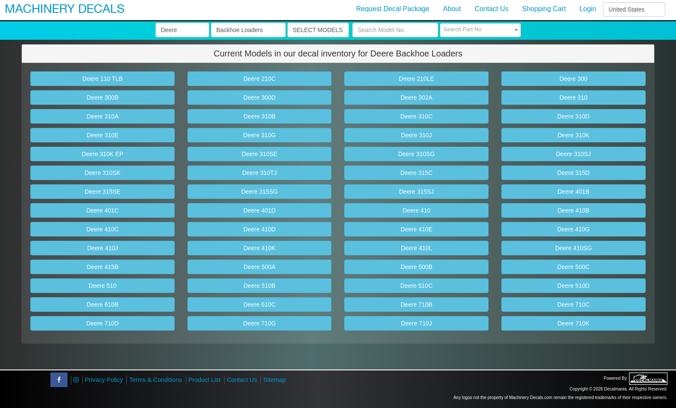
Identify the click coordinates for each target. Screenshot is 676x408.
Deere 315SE (102, 191)
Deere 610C (259, 304)
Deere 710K (573, 323)
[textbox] (480, 29)
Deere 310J (416, 135)
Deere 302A (417, 97)
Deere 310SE (260, 154)
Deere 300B (103, 97)
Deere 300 (573, 78)
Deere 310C (417, 116)
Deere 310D (573, 116)
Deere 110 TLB (102, 78)
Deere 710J (416, 323)
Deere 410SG (573, 248)
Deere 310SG (416, 154)
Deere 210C (259, 78)
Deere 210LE (416, 78)
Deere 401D (259, 210)
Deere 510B (259, 285)
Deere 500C (573, 266)
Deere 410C (102, 229)
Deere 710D (102, 323)
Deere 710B (417, 304)
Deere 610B (103, 304)
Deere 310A (103, 116)
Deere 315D (573, 172)
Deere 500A (259, 266)
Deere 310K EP (102, 154)
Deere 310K (573, 135)
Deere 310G (259, 135)
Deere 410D (259, 229)
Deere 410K (259, 248)
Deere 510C (417, 285)
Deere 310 (573, 97)
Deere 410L (416, 248)
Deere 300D (259, 97)
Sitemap (274, 379)
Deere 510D (573, 285)
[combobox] (480, 30)
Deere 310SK (102, 172)
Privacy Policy (104, 379)
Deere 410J (102, 248)
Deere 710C (573, 304)
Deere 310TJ (259, 172)
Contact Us (242, 379)
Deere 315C (417, 172)
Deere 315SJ (416, 191)
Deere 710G (259, 323)
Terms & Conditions (155, 379)
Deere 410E (417, 229)
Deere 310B (259, 116)
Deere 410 (416, 210)
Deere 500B (417, 266)
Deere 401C (102, 210)
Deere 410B (573, 210)
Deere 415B (103, 266)
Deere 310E (103, 135)
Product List (204, 379)
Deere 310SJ (573, 154)
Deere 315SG (259, 191)
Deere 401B (573, 191)
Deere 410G (573, 229)
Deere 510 (102, 285)
